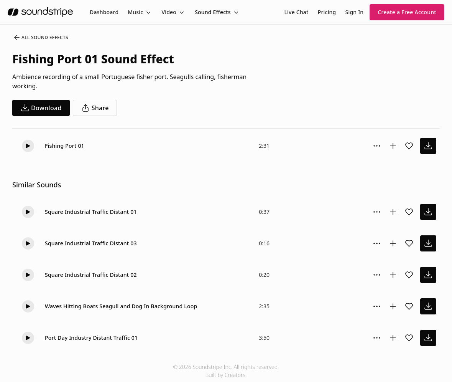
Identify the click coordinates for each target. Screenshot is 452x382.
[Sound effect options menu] (377, 146)
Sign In (354, 12)
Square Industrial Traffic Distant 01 (91, 211)
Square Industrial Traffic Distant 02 (91, 274)
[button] (28, 146)
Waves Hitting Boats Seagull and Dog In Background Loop (121, 306)
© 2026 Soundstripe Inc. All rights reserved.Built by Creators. (226, 371)
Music (135, 12)
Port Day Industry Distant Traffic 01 (91, 337)
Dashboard (104, 12)
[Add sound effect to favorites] (409, 146)
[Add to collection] (393, 146)
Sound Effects (213, 12)
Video (168, 12)
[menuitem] (104, 12)
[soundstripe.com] (40, 12)
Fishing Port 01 (64, 145)
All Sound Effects (40, 37)
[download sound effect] (428, 146)
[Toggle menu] (147, 12)
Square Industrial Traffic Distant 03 (91, 243)
